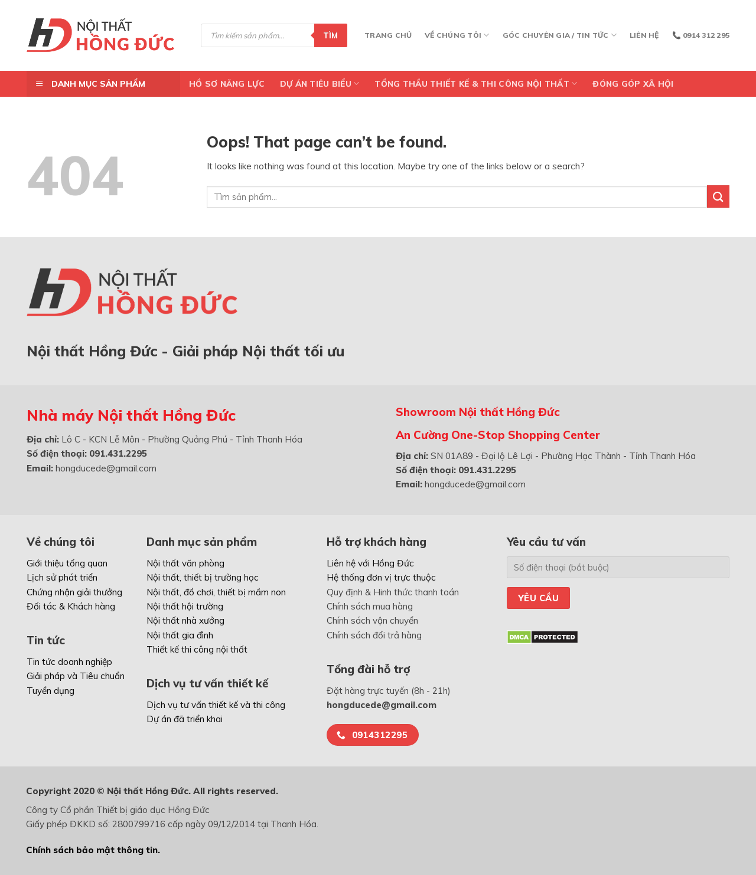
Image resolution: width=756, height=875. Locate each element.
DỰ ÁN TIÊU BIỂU (320, 83)
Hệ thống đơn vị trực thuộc (381, 577)
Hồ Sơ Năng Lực (227, 83)
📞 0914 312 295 (700, 35)
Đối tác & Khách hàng (71, 606)
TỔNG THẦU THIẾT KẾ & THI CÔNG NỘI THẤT (475, 83)
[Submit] (718, 196)
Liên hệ (644, 35)
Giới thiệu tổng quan (67, 563)
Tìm (330, 35)
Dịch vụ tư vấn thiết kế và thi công (215, 704)
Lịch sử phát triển (62, 577)
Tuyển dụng (50, 690)
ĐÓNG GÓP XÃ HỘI (632, 83)
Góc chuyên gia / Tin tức (560, 35)
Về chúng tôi (457, 35)
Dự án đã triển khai (184, 719)
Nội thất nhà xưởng (185, 620)
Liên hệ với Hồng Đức (370, 563)
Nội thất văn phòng (185, 563)
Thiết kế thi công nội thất (196, 649)
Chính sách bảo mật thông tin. (93, 850)
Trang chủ (388, 35)
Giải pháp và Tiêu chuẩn (76, 675)
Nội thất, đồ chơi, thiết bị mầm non (216, 592)
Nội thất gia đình (179, 635)
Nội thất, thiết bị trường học (202, 577)
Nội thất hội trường (184, 606)
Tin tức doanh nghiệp (69, 661)
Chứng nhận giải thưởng (74, 592)
